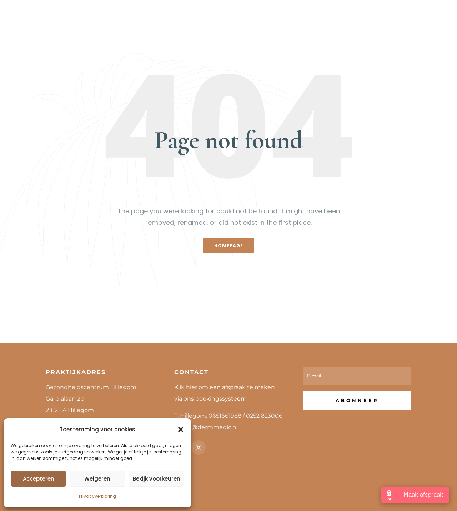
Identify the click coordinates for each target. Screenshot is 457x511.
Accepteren (38, 478)
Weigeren (97, 478)
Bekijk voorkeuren (156, 478)
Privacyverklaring (97, 496)
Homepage (228, 246)
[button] (180, 429)
